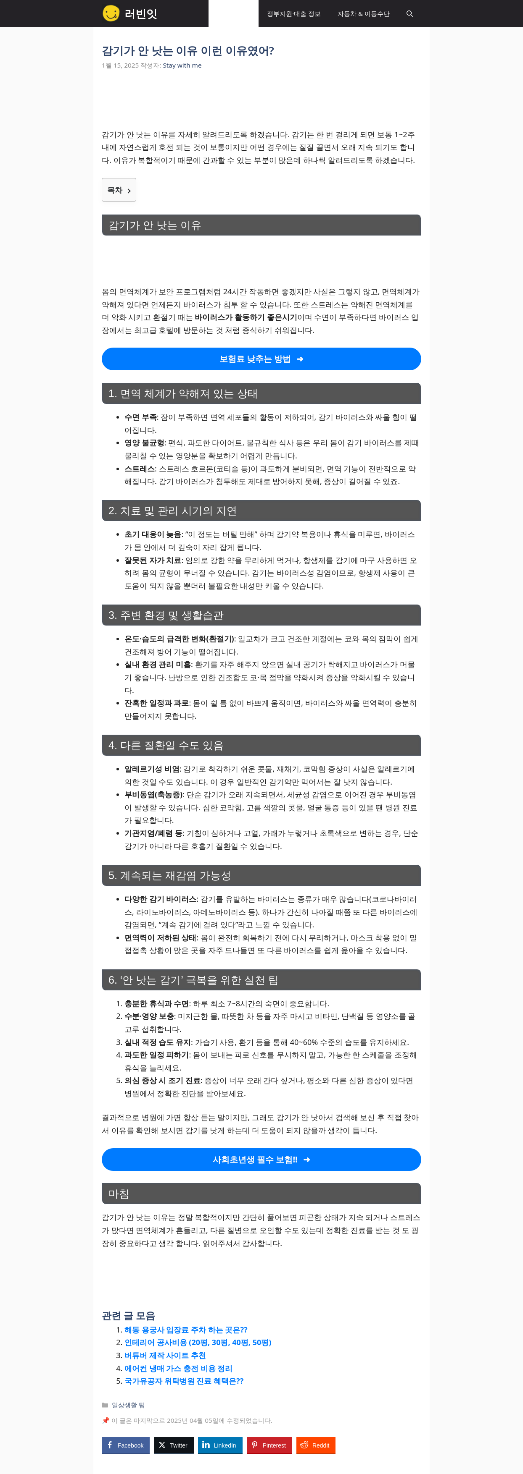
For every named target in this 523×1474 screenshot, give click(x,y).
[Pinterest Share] (269, 1445)
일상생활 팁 (233, 13)
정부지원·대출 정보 (294, 13)
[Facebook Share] (126, 1445)
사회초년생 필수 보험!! (255, 1159)
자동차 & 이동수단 (364, 13)
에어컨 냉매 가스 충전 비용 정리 (178, 1368)
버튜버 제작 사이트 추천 (165, 1355)
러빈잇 (140, 13)
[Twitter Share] (173, 1445)
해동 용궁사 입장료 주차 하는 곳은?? (186, 1330)
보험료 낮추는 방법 (255, 358)
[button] (409, 13)
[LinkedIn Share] (220, 1445)
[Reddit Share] (315, 1445)
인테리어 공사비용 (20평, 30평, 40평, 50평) (197, 1342)
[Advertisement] (261, 104)
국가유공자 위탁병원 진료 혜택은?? (183, 1381)
